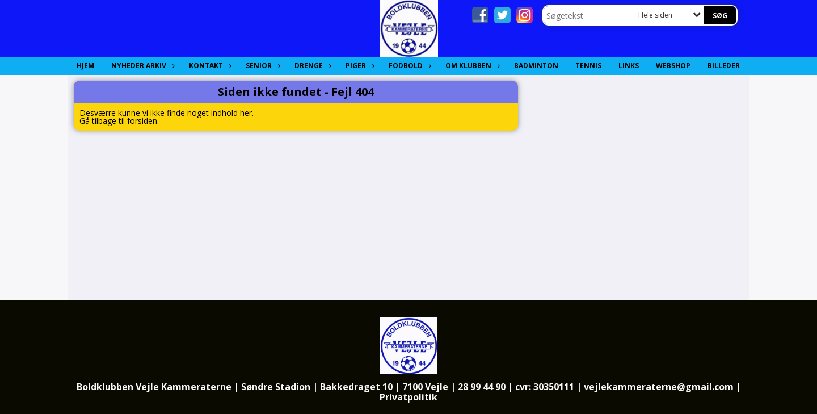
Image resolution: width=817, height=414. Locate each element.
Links (628, 65)
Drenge (311, 65)
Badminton (536, 65)
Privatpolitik (408, 397)
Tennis (588, 65)
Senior (261, 65)
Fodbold (408, 65)
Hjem (85, 65)
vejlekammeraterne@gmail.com (659, 386)
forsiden (142, 120)
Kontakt (209, 65)
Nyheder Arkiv (141, 65)
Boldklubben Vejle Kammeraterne (154, 386)
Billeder (723, 65)
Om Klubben (471, 65)
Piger (359, 65)
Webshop (673, 65)
